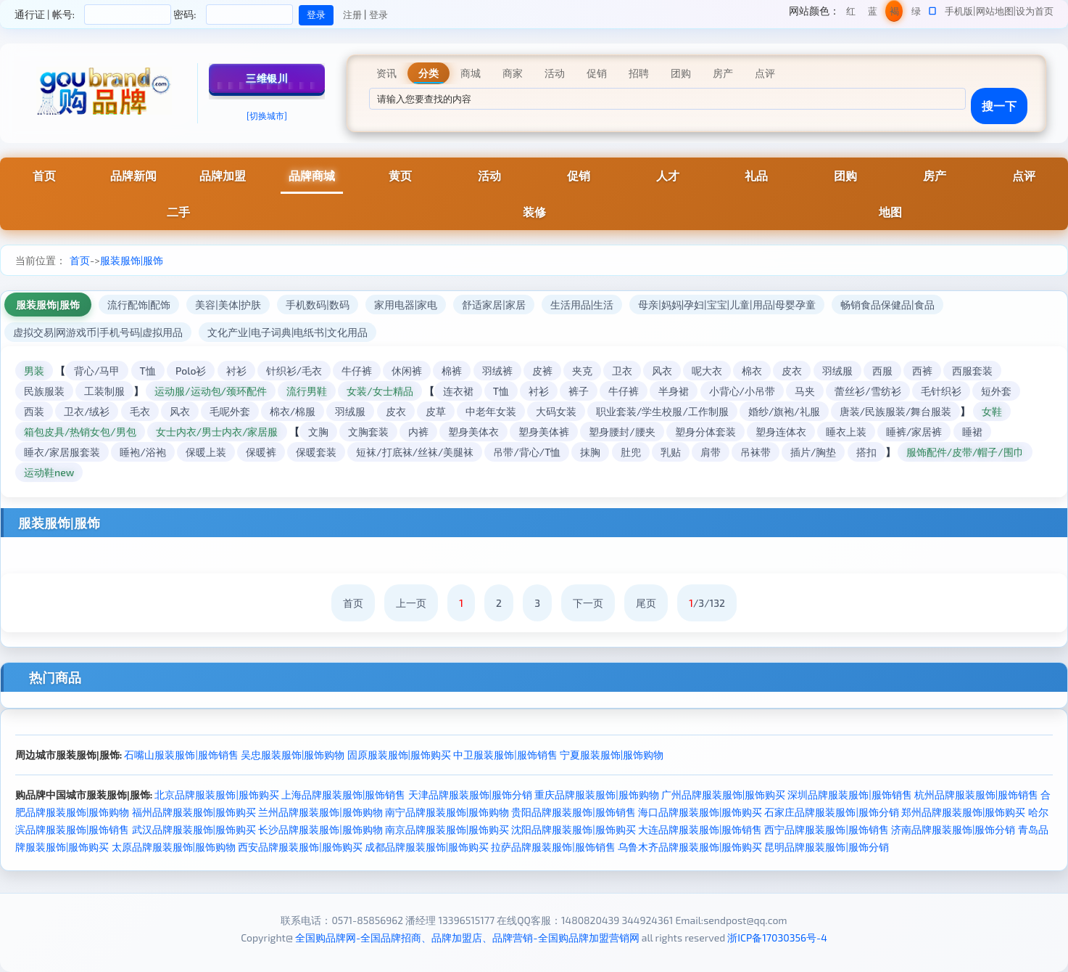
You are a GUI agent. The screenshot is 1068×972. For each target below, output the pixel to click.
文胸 (318, 431)
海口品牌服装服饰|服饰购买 (700, 812)
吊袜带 (755, 452)
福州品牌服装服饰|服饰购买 (194, 812)
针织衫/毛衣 (294, 370)
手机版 (959, 11)
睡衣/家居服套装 (62, 452)
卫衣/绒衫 (86, 411)
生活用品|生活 (582, 304)
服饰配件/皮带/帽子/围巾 (965, 452)
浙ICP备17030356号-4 (777, 937)
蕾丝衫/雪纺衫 (868, 391)
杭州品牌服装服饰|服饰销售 (976, 794)
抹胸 (590, 452)
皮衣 (792, 370)
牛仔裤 (356, 370)
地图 (890, 212)
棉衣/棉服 (292, 411)
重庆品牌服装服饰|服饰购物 (596, 794)
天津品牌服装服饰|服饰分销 (470, 794)
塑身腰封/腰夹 (622, 431)
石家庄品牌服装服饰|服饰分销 (831, 812)
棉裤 (452, 370)
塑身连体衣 (781, 431)
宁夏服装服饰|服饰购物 (611, 754)
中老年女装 (490, 411)
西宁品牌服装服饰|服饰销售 (826, 829)
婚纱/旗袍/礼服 (784, 411)
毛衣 (140, 411)
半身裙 (673, 391)
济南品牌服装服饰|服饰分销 (953, 829)
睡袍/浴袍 (142, 452)
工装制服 (104, 391)
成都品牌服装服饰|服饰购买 (427, 847)
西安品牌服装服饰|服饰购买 (300, 847)
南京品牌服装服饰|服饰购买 (447, 829)
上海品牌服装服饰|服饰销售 (343, 794)
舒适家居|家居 (494, 304)
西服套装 (972, 370)
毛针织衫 (941, 391)
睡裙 (972, 431)
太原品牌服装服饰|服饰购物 (174, 847)
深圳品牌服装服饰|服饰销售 (849, 794)
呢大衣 (707, 370)
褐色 (894, 13)
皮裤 (542, 370)
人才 (667, 175)
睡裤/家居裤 (914, 431)
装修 (534, 212)
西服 (882, 370)
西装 (34, 411)
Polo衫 (191, 370)
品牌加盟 (222, 175)
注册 (352, 14)
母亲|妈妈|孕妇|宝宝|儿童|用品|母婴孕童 (727, 304)
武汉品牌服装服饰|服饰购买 (194, 829)
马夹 (805, 391)
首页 (44, 175)
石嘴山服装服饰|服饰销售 (181, 754)
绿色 (916, 13)
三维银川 (267, 78)
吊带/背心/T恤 (526, 452)
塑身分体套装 (705, 431)
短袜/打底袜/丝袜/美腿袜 (414, 452)
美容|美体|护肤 (228, 304)
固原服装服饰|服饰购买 (399, 754)
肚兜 (631, 452)
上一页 (411, 603)
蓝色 (872, 13)
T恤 (148, 370)
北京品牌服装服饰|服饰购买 (216, 794)
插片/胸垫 (813, 452)
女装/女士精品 (380, 391)
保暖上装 (206, 452)
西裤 (922, 370)
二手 (178, 212)
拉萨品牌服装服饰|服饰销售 (553, 847)
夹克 (582, 370)
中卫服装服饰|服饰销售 (505, 754)
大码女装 (556, 411)
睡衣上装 (846, 431)
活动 (489, 175)
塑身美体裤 (543, 431)
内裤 (418, 431)
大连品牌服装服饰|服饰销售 (700, 829)
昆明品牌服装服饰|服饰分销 (826, 847)
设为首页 (1034, 11)
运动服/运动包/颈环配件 (210, 391)
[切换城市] (267, 115)
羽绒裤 (497, 370)
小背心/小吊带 (742, 391)
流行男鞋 (306, 391)
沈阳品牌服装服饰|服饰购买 (573, 829)
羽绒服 (837, 370)
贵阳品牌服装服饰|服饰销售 (573, 812)
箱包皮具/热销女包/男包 (80, 431)
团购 (845, 175)
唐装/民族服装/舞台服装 (896, 411)
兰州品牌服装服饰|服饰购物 (320, 812)
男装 (34, 370)
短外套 (996, 391)
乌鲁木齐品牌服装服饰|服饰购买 (690, 847)
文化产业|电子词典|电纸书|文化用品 (287, 332)
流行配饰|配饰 (139, 304)
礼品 (756, 175)
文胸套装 (368, 431)
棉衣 (752, 370)
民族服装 (44, 391)
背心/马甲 (97, 370)
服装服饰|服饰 (131, 260)
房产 (934, 175)
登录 (378, 14)
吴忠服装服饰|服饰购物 (292, 754)
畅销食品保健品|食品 (887, 304)
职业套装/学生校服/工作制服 (662, 411)
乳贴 (671, 452)
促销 (578, 175)
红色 (851, 13)
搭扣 (866, 452)
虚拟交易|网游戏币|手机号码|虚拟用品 (98, 332)
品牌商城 (312, 175)
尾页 (646, 603)
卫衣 (622, 370)
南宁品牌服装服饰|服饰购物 (447, 812)
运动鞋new (49, 472)
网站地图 (995, 11)
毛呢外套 (230, 411)
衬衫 (236, 370)
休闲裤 (407, 370)
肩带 (710, 452)
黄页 (400, 175)
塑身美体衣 (473, 431)
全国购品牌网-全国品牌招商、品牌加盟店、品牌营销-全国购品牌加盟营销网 (467, 937)
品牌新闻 (133, 175)
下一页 (588, 603)
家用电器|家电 (406, 304)
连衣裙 (458, 391)
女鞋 (992, 411)
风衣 (662, 370)
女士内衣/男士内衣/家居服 (217, 431)
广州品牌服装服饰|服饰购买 (723, 794)
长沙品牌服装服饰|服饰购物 (320, 829)
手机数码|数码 (317, 304)
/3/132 (707, 603)
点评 (1023, 175)
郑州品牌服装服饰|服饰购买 (963, 812)
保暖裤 (261, 452)
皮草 (436, 411)
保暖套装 (316, 452)
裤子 (578, 391)
